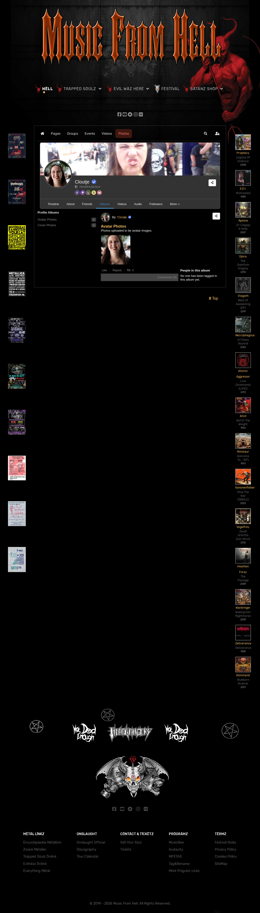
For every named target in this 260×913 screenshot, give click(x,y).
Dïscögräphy (86, 849)
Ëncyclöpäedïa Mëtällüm (42, 842)
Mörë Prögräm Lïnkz (184, 870)
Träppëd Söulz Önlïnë (39, 856)
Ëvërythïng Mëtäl (36, 870)
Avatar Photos (113, 226)
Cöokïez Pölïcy (226, 856)
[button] (205, 133)
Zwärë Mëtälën (34, 849)
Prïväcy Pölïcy (225, 849)
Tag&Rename (179, 863)
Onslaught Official (91, 842)
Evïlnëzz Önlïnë (35, 863)
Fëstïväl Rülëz (225, 842)
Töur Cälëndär (87, 856)
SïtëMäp (221, 863)
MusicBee (176, 842)
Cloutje (82, 181)
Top (213, 298)
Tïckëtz (125, 849)
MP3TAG (175, 856)
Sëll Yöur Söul (130, 842)
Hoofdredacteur (88, 186)
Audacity (176, 849)
